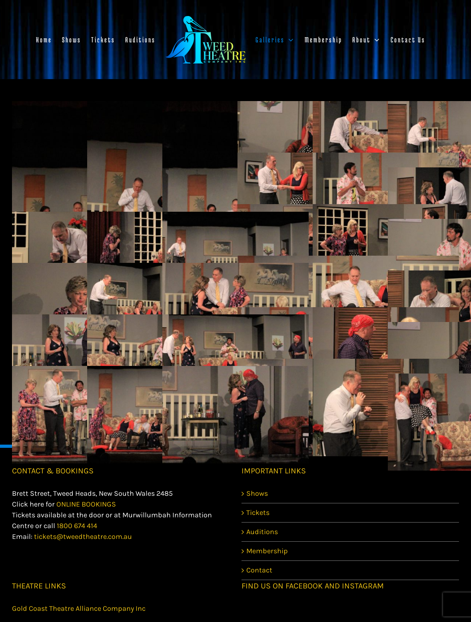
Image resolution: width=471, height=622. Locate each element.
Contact (259, 570)
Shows (257, 493)
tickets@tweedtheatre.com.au (83, 536)
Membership (267, 550)
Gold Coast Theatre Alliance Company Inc (79, 608)
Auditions (262, 531)
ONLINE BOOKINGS (86, 504)
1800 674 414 (77, 525)
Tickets (257, 512)
